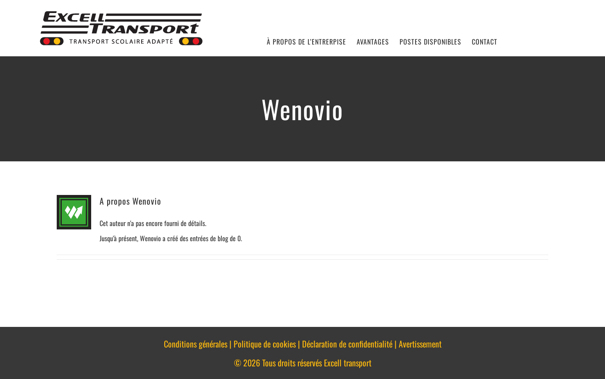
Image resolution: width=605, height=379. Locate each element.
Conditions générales (195, 343)
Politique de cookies (265, 343)
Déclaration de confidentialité (347, 343)
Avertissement (420, 343)
